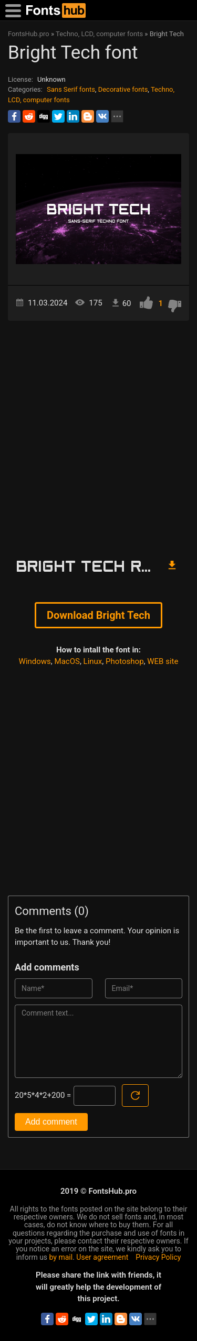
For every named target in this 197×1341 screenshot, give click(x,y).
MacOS (67, 661)
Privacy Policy (158, 1257)
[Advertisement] (98, 434)
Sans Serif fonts (71, 89)
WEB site (162, 661)
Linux (93, 661)
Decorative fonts (123, 89)
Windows (35, 661)
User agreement (102, 1257)
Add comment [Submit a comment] (51, 1121)
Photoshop (125, 661)
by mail (61, 1257)
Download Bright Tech (98, 615)
